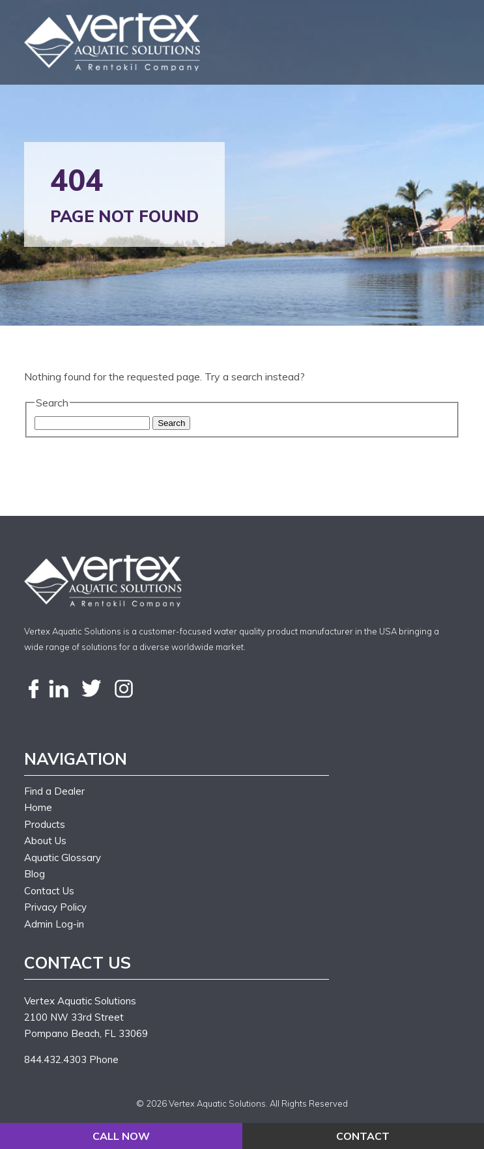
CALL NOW (121, 1135)
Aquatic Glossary (62, 857)
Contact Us (49, 891)
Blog (34, 874)
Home (38, 807)
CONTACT (363, 1135)
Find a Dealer (54, 791)
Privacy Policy (55, 907)
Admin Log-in (54, 924)
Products (44, 824)
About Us (45, 840)
